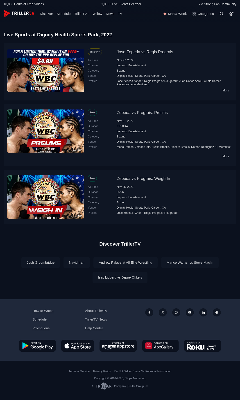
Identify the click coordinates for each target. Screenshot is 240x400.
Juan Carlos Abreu (190, 81)
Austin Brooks (160, 147)
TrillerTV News (96, 319)
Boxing (121, 70)
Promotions (41, 328)
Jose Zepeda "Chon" (130, 81)
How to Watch (43, 311)
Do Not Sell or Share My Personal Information (142, 371)
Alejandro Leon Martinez (132, 84)
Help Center (94, 328)
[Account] (231, 14)
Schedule (64, 14)
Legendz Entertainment (131, 65)
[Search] (221, 14)
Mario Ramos (125, 147)
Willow (97, 14)
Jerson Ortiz (142, 147)
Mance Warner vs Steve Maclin (190, 262)
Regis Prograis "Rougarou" (161, 81)
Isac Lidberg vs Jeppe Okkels (120, 277)
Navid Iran (76, 262)
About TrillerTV (96, 311)
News (110, 14)
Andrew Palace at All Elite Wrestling (125, 262)
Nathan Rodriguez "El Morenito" (211, 147)
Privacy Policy (102, 371)
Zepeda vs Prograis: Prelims (142, 112)
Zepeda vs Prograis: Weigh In (143, 178)
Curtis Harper (212, 81)
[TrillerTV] (19, 13)
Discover (46, 14)
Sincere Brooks (180, 147)
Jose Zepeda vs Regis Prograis (145, 52)
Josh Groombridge (40, 262)
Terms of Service (79, 371)
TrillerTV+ (81, 14)
